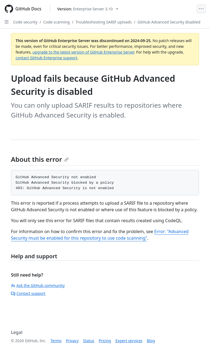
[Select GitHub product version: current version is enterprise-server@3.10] (88, 9)
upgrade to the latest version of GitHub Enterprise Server (83, 52)
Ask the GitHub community (38, 285)
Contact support (28, 293)
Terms (56, 340)
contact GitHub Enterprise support (46, 57)
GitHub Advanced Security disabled (169, 22)
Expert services (128, 340)
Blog (151, 340)
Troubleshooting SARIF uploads (103, 22)
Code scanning (56, 22)
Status (88, 340)
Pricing (105, 340)
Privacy (72, 340)
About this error (40, 159)
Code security (25, 22)
